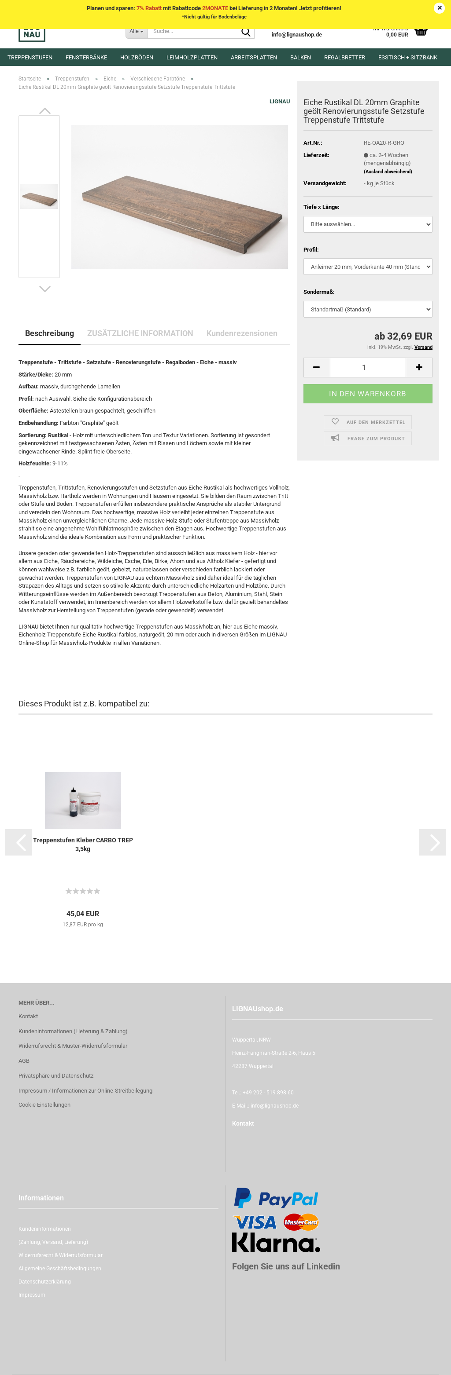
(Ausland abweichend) (388, 172)
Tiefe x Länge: (321, 207)
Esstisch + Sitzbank (407, 57)
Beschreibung (49, 333)
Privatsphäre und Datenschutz (55, 1075)
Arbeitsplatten (254, 57)
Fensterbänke (86, 57)
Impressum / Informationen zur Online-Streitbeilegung (85, 1090)
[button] (45, 111)
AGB (24, 1060)
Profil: (311, 249)
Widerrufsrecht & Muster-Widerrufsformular (72, 1045)
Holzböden (136, 57)
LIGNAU (280, 101)
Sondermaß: (319, 292)
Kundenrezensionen (242, 333)
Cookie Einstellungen (44, 1104)
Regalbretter (344, 57)
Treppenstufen (29, 57)
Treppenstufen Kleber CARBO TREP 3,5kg (83, 844)
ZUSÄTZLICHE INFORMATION (140, 333)
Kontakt (28, 1016)
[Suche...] (137, 31)
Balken (300, 57)
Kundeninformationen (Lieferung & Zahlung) (73, 1031)
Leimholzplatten (192, 57)
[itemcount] (368, 367)
